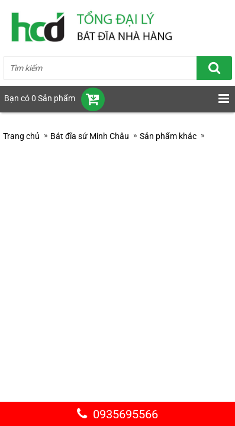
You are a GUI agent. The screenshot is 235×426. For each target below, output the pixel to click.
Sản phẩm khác (168, 136)
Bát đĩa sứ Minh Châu (89, 136)
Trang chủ (21, 136)
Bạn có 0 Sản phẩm (39, 98)
